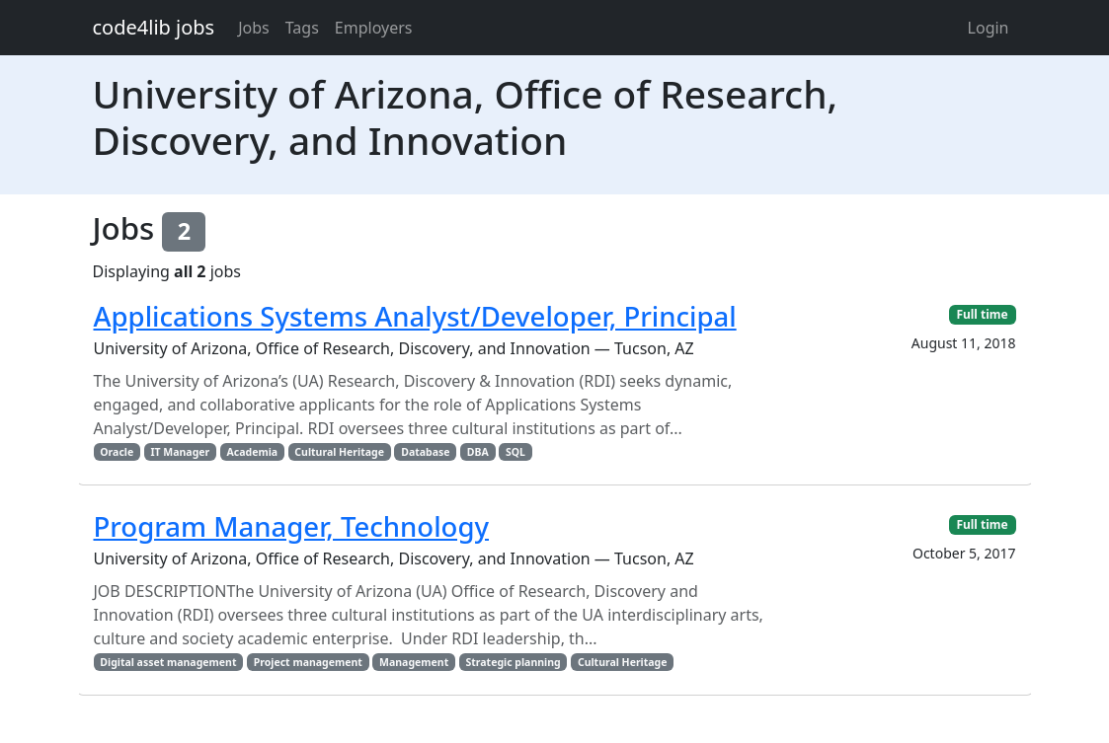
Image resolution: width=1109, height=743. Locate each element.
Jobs (254, 27)
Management (413, 662)
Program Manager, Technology (292, 526)
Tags (302, 27)
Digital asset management (168, 662)
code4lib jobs (154, 27)
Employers (374, 27)
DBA (478, 452)
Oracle (116, 452)
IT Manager (179, 452)
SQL (515, 452)
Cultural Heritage (339, 452)
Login (988, 27)
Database (425, 452)
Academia (252, 452)
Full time (981, 314)
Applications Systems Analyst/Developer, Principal (415, 316)
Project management (308, 662)
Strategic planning (512, 662)
